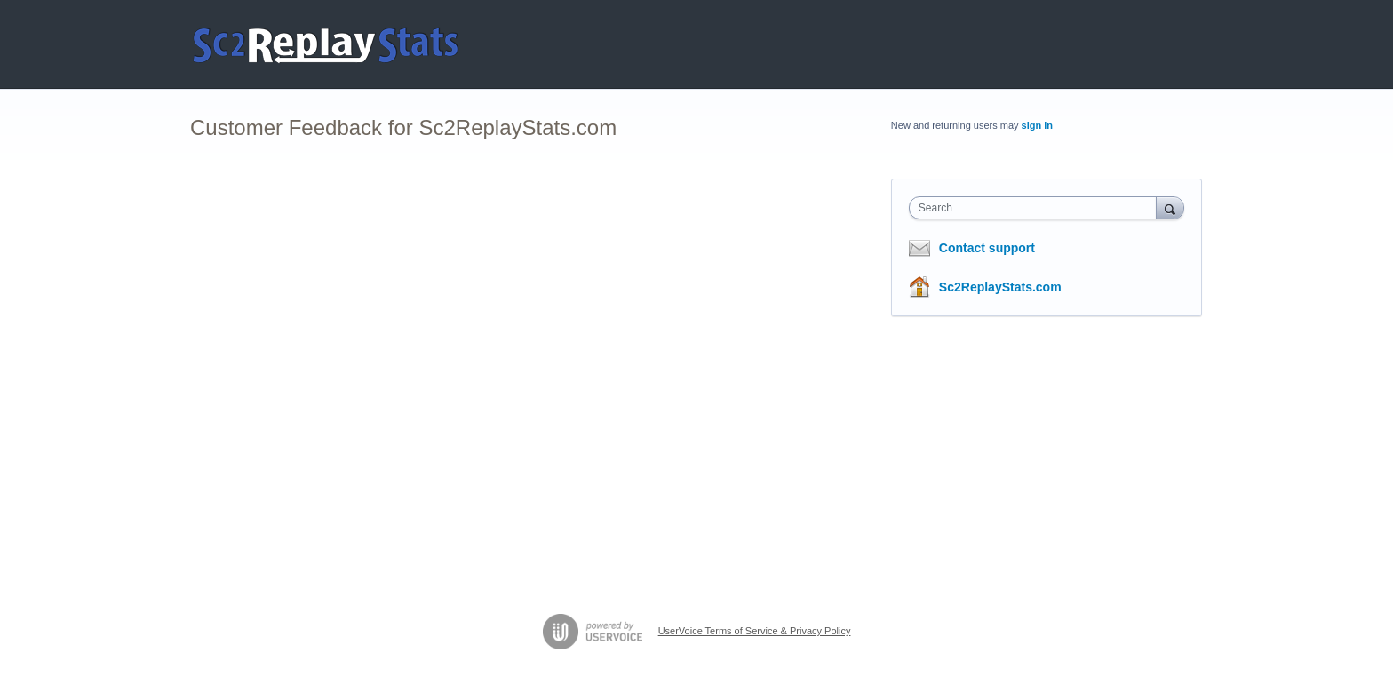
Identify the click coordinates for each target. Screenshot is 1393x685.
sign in (1037, 125)
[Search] (1170, 207)
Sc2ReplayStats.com (1000, 287)
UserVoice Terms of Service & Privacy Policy (754, 630)
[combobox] (1037, 208)
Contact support (987, 248)
